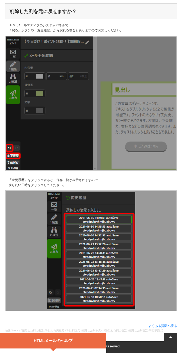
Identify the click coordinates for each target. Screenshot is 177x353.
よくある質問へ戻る (162, 326)
